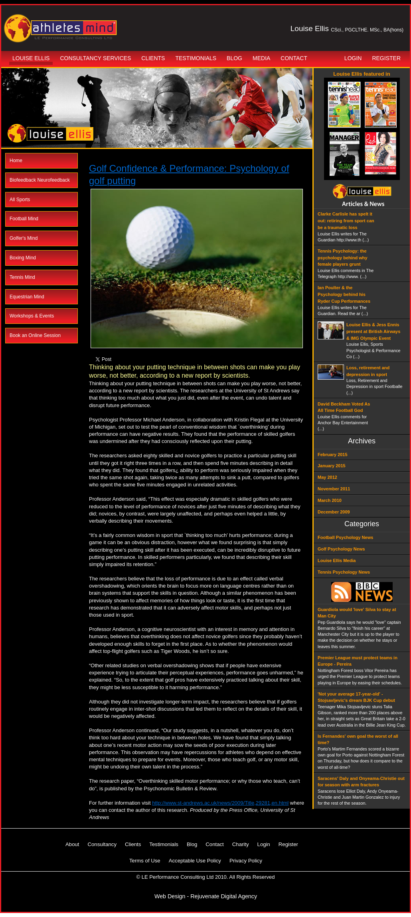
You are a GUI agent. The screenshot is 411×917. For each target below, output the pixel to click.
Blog (234, 58)
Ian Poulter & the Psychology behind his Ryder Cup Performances (344, 294)
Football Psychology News (345, 537)
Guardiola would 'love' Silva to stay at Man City (357, 613)
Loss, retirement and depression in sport (367, 371)
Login (353, 58)
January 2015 (332, 465)
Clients (153, 58)
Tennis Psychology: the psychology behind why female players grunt (343, 258)
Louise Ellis (30, 58)
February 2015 (333, 454)
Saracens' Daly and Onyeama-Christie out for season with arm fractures (361, 782)
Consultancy (102, 844)
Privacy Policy (245, 861)
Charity (240, 844)
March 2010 (330, 500)
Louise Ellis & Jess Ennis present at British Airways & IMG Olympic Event (373, 331)
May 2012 (327, 477)
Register (386, 58)
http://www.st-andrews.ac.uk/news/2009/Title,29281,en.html (220, 803)
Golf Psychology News (341, 549)
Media (261, 58)
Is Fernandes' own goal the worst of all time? (358, 739)
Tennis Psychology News (344, 572)
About (72, 844)
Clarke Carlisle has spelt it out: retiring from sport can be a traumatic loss (346, 221)
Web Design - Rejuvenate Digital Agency (205, 896)
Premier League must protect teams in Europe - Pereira (357, 661)
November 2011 (334, 488)
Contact (294, 58)
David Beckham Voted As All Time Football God (344, 407)
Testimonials (195, 58)
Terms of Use (144, 861)
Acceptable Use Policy (195, 861)
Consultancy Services (95, 58)
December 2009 (334, 511)
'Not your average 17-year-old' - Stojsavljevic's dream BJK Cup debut (356, 697)
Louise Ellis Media (337, 560)
